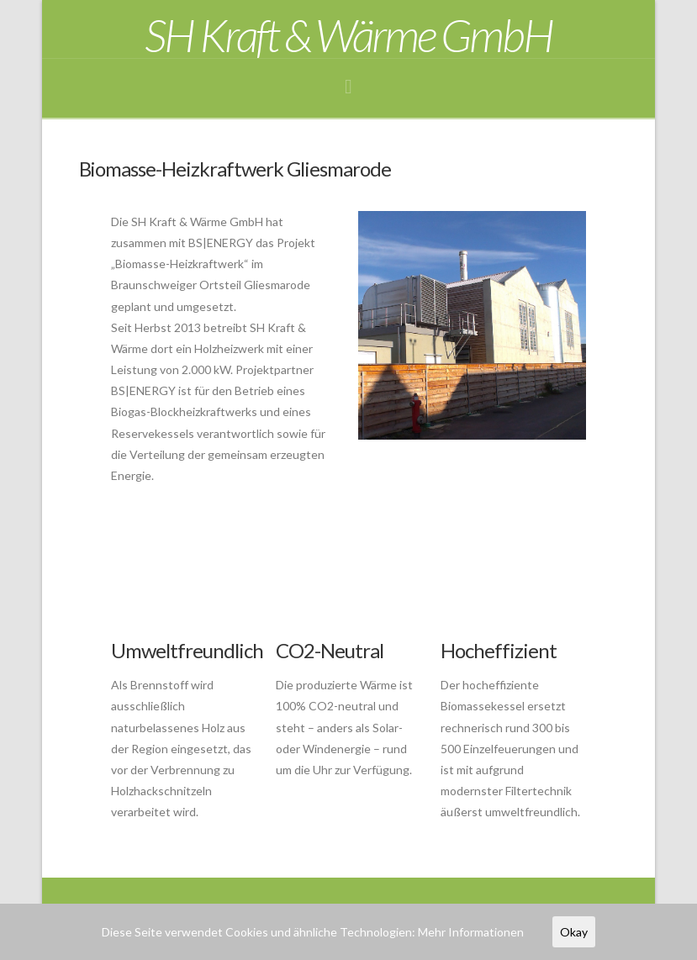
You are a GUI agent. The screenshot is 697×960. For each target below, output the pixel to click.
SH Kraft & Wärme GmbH (349, 35)
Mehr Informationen (471, 932)
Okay (574, 932)
